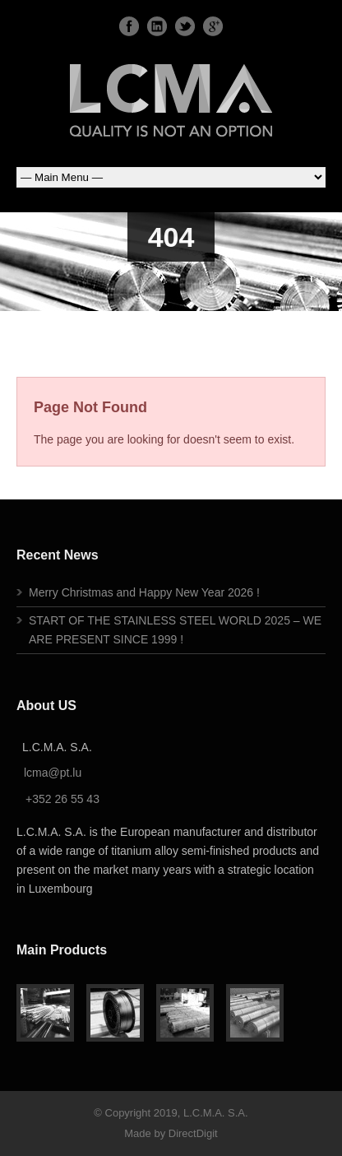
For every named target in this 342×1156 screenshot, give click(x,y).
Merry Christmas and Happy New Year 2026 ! (144, 592)
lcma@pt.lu (52, 772)
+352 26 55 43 (62, 798)
